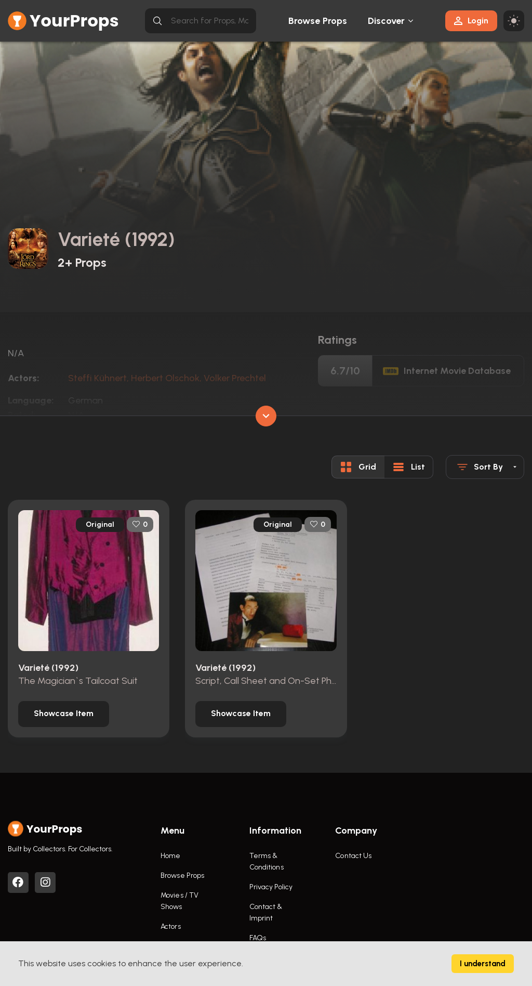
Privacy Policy (270, 887)
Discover (386, 21)
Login (471, 20)
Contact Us (353, 855)
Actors (171, 926)
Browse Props (317, 21)
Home (170, 855)
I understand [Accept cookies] (483, 963)
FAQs (257, 937)
